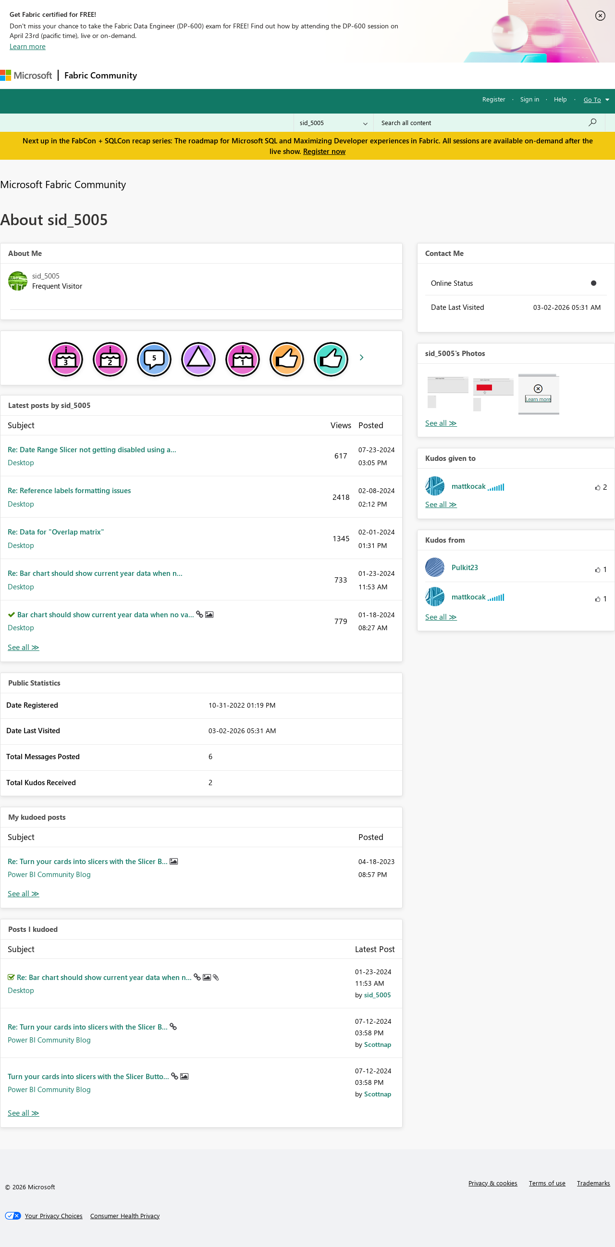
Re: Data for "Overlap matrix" (56, 531)
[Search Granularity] (333, 123)
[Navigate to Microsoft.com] (26, 75)
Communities (283, 75)
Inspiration (201, 75)
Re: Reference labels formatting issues (69, 490)
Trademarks (593, 1183)
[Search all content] (489, 123)
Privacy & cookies (492, 1183)
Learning (363, 75)
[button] (448, 394)
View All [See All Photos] (441, 423)
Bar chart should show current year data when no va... (106, 614)
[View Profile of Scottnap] (377, 1044)
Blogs (326, 75)
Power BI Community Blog (49, 874)
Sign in (529, 99)
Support (404, 75)
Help (560, 99)
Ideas (240, 75)
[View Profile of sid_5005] (377, 994)
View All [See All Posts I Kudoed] (23, 1113)
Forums (158, 75)
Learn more (28, 46)
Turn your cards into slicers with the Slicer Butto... (89, 1076)
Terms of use (547, 1183)
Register (493, 99)
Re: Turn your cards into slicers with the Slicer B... (89, 861)
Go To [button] (592, 99)
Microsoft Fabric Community (63, 184)
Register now (324, 151)
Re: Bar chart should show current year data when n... (95, 573)
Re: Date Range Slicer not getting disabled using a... (92, 449)
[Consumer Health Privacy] (125, 1215)
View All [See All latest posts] (23, 647)
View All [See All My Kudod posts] (23, 893)
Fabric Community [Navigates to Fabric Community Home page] (100, 75)
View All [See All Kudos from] (441, 617)
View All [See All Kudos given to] (441, 504)
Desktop (21, 462)
